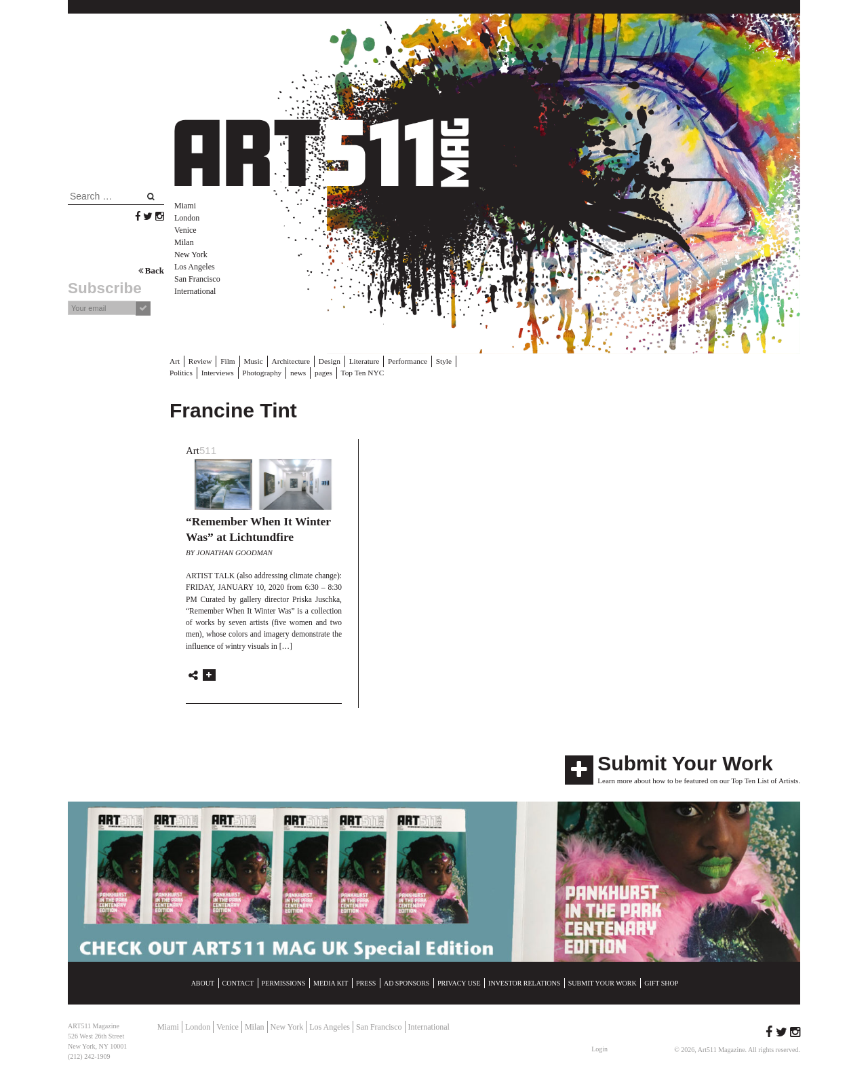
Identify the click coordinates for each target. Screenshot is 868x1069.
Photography (229, 372)
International (195, 291)
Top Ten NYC (327, 372)
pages (289, 372)
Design (325, 361)
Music (251, 361)
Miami (185, 205)
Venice (185, 230)
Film (227, 361)
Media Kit (330, 982)
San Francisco (197, 279)
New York (191, 254)
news (264, 372)
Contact (238, 982)
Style (438, 361)
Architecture (288, 361)
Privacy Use (459, 982)
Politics (465, 361)
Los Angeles (194, 266)
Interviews (185, 372)
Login (599, 1048)
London (186, 218)
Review (199, 361)
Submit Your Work (684, 762)
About (202, 982)
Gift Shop (661, 982)
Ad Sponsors (407, 982)
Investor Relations (524, 982)
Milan (184, 242)
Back (151, 270)
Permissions (284, 982)
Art (175, 361)
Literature (359, 361)
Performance (402, 361)
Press (366, 982)
